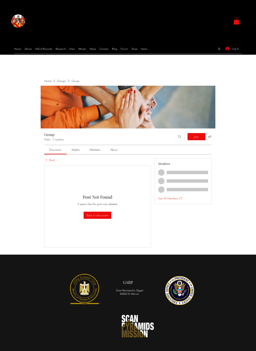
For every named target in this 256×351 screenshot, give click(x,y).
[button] (236, 21)
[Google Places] (219, 49)
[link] (55, 150)
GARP (128, 282)
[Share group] (210, 136)
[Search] (179, 136)
